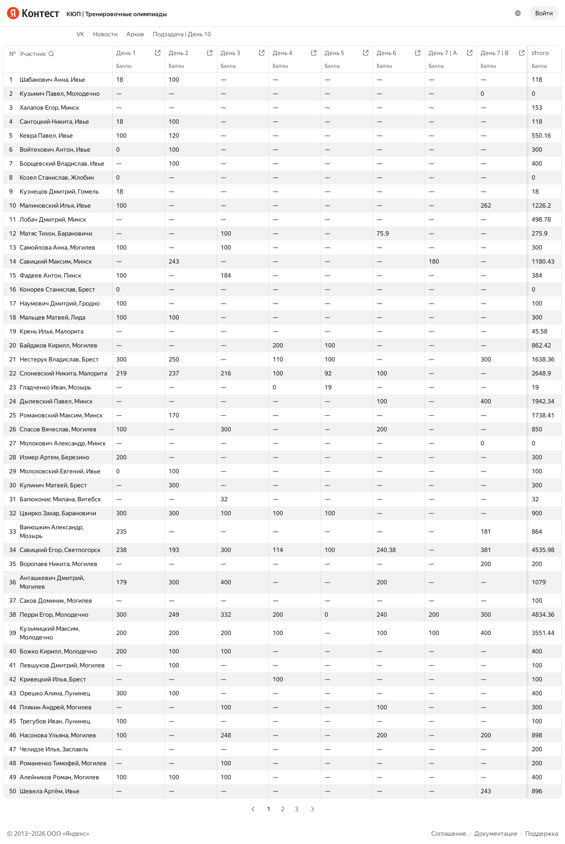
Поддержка (541, 833)
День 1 (130, 53)
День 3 (235, 53)
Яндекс (76, 833)
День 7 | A (447, 53)
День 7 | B (499, 53)
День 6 (391, 53)
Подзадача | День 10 (182, 34)
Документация (496, 833)
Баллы (544, 66)
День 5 (339, 53)
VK (80, 34)
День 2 (183, 53)
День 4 (287, 53)
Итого (545, 53)
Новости (105, 34)
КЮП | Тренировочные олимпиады (116, 13)
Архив (135, 34)
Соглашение (448, 833)
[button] (37, 53)
